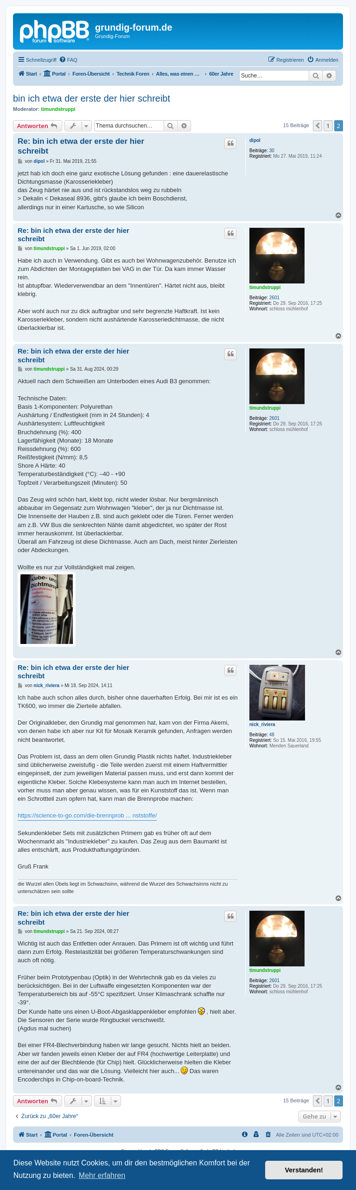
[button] (317, 125)
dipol (255, 140)
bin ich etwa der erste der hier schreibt (91, 98)
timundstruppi (58, 109)
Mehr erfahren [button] (102, 1175)
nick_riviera (262, 724)
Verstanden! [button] (304, 1170)
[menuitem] (68, 59)
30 (271, 150)
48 (271, 734)
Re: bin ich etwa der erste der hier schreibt (81, 146)
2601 (274, 297)
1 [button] (328, 126)
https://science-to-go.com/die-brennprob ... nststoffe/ (87, 815)
